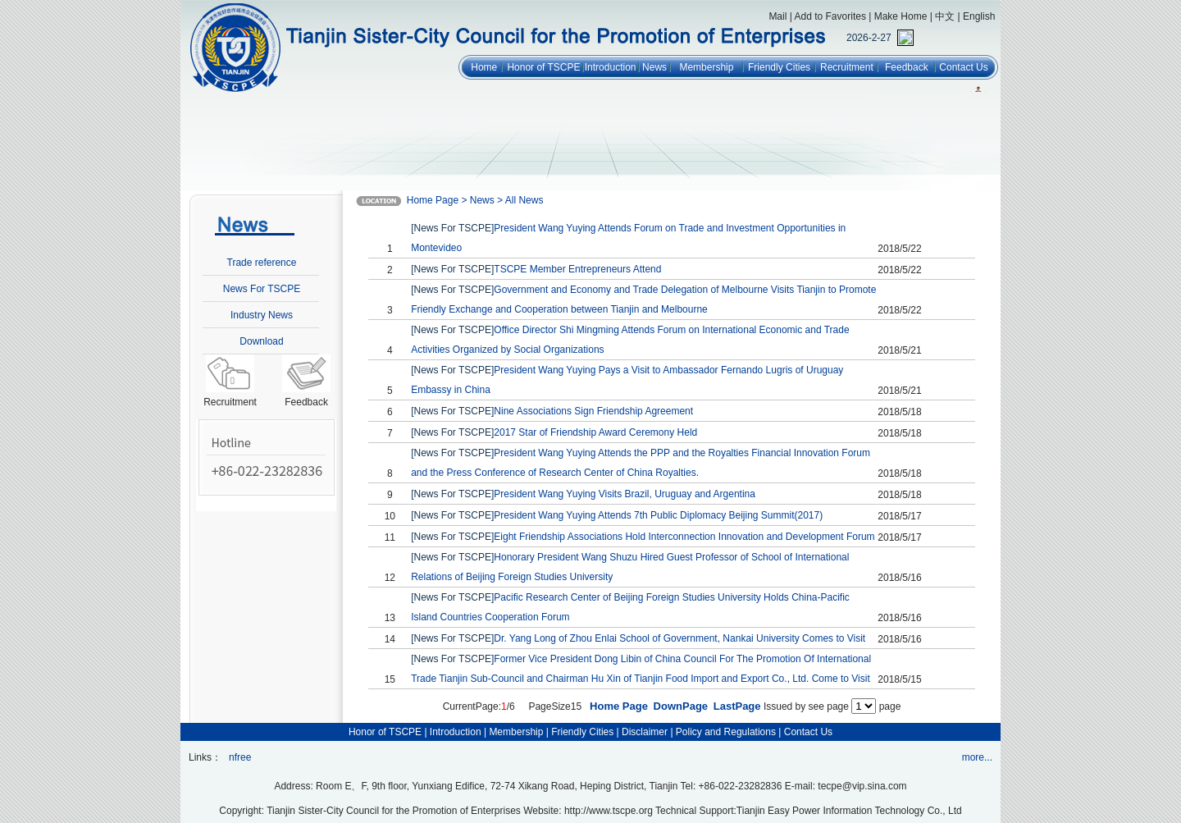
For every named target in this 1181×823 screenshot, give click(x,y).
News (654, 67)
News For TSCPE (261, 289)
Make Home (901, 16)
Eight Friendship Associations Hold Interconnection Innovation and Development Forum (684, 536)
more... (977, 757)
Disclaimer (645, 732)
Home (484, 67)
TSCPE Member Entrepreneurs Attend (577, 269)
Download (261, 341)
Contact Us (963, 67)
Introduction (610, 67)
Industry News (261, 315)
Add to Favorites (830, 16)
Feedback (906, 67)
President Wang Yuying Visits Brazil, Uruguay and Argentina (624, 494)
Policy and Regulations (726, 732)
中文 (945, 16)
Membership (706, 67)
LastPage (737, 706)
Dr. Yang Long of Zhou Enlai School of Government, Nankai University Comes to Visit (679, 638)
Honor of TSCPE (543, 67)
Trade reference (262, 262)
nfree (240, 757)
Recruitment (846, 67)
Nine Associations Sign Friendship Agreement (593, 411)
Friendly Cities (779, 67)
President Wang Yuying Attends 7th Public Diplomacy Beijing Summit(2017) (658, 515)
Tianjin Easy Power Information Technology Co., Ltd (849, 810)
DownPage (681, 706)
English (979, 16)
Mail (777, 16)
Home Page (619, 706)
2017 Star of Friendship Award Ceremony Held (595, 432)
